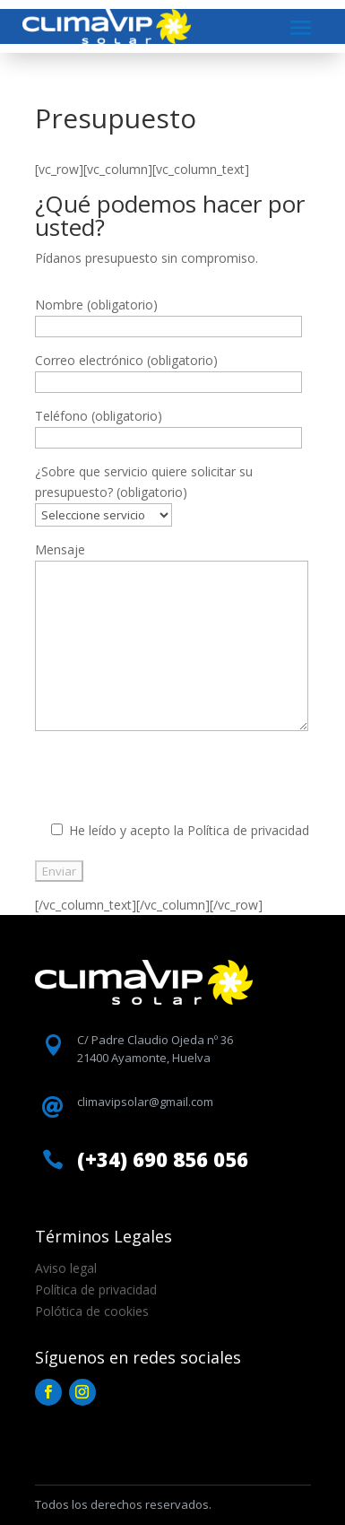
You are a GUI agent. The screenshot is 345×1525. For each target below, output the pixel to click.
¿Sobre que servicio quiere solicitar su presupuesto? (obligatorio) (144, 493)
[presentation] (171, 785)
